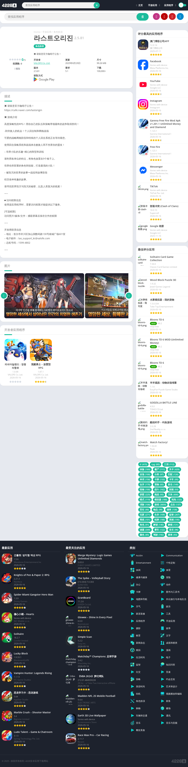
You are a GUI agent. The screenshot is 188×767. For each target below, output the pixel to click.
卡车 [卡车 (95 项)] (173, 479)
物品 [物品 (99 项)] (157, 509)
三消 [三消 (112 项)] (169, 464)
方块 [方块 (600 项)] (173, 494)
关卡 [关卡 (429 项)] (174, 469)
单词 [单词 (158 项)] (145, 479)
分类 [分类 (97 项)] (159, 474)
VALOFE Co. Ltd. (42, 63)
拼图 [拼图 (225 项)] (145, 494)
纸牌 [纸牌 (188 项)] (159, 519)
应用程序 (168, 5)
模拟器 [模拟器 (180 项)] (160, 499)
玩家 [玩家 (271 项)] (145, 514)
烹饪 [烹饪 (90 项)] (144, 509)
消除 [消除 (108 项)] (145, 504)
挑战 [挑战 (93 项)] (159, 494)
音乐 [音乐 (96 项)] (173, 529)
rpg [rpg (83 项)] (155, 464)
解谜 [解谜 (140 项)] (158, 524)
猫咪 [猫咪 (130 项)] (172, 509)
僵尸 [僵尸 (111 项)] (159, 469)
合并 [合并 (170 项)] (145, 484)
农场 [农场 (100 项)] (145, 474)
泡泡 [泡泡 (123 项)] (176, 499)
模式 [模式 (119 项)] (145, 499)
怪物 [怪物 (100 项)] (145, 489)
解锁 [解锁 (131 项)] (173, 524)
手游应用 (152, 5)
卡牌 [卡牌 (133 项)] (159, 479)
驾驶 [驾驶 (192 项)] (158, 534)
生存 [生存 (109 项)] (159, 514)
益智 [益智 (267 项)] (174, 514)
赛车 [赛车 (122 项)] (159, 529)
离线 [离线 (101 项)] (145, 519)
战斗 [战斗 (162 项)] (159, 489)
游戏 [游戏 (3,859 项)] (160, 504)
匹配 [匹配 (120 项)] (173, 474)
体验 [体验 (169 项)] (145, 469)
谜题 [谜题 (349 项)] (145, 529)
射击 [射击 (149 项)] (173, 484)
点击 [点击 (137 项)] (175, 504)
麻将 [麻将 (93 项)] (172, 534)
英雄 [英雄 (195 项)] (174, 519)
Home (37, 31)
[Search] (61, 5)
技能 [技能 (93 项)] (173, 489)
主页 (139, 5)
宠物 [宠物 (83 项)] (159, 484)
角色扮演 (58, 31)
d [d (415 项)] (143, 464)
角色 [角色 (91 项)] (144, 524)
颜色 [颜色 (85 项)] (144, 534)
